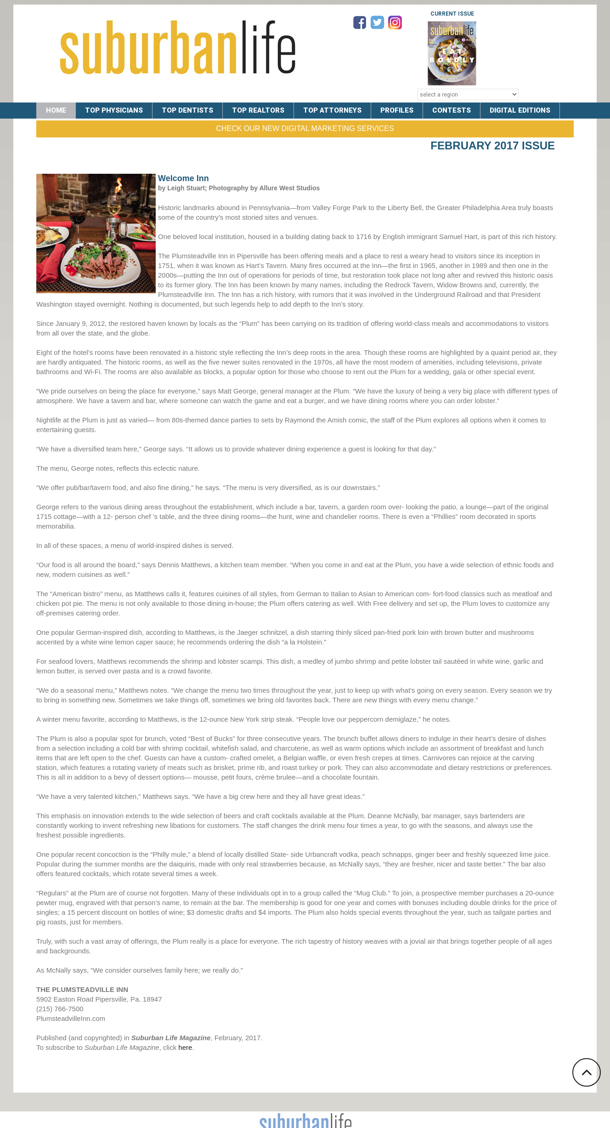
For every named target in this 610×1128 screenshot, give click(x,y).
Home (56, 110)
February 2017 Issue (492, 145)
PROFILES (396, 110)
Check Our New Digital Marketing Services (305, 128)
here (185, 1047)
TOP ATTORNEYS (332, 110)
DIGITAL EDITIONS (520, 110)
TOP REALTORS (258, 110)
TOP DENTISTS (187, 110)
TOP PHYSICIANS (114, 110)
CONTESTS (451, 110)
